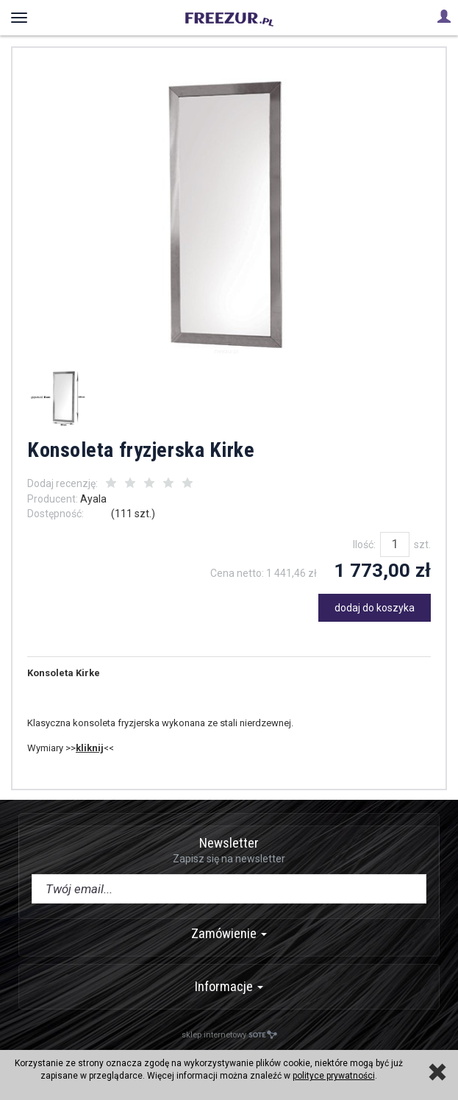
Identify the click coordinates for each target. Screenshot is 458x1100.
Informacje (229, 986)
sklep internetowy (229, 1035)
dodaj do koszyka (374, 608)
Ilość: (364, 544)
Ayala (93, 499)
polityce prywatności (334, 1076)
